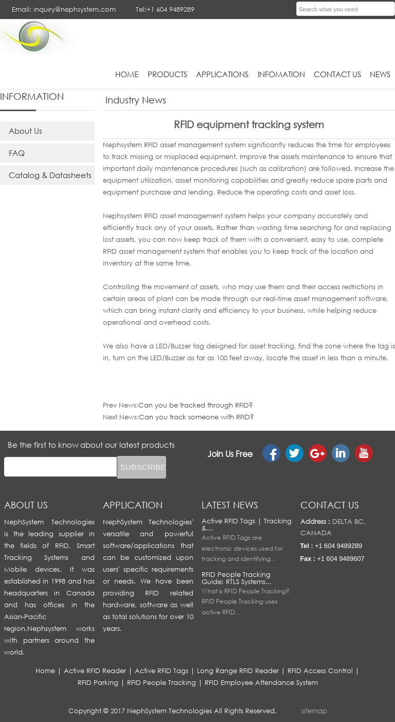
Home (45, 670)
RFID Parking (98, 682)
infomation (281, 74)
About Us (25, 130)
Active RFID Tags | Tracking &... (247, 524)
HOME (126, 74)
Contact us (329, 504)
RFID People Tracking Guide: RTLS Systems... (237, 578)
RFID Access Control (320, 670)
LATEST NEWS (230, 504)
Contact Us (337, 74)
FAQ (17, 152)
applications (222, 74)
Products (167, 74)
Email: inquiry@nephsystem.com (64, 9)
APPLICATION (133, 504)
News (380, 74)
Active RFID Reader (95, 670)
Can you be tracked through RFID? (195, 405)
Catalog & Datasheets (50, 175)
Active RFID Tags (161, 670)
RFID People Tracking (161, 682)
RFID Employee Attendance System (261, 682)
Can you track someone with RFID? (196, 417)
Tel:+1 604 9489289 (165, 9)
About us (26, 504)
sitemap (314, 711)
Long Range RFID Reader (238, 670)
